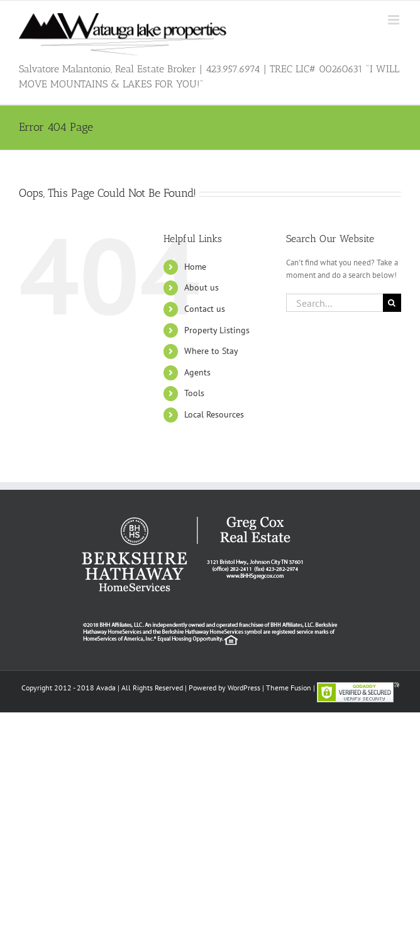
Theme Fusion (288, 687)
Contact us (204, 308)
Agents (197, 372)
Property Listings (217, 330)
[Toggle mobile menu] (394, 19)
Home (195, 266)
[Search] (392, 303)
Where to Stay (211, 351)
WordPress (244, 687)
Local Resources (214, 414)
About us (201, 287)
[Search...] (334, 303)
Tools (194, 393)
